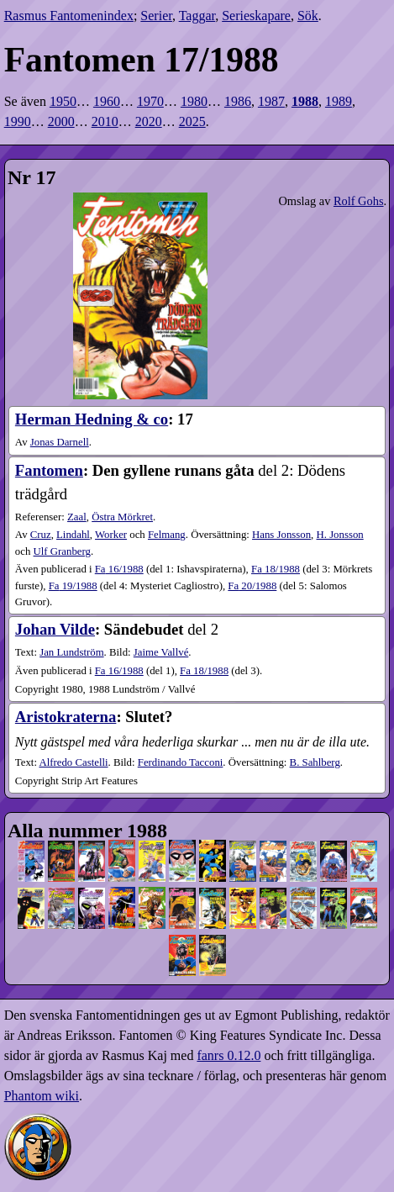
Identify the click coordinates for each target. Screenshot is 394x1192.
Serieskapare (256, 15)
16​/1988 (119, 569)
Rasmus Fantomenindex (69, 15)
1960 (106, 101)
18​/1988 (275, 569)
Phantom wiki (41, 1096)
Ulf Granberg (62, 551)
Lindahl (73, 535)
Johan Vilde (55, 629)
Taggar (197, 15)
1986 (237, 101)
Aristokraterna (66, 716)
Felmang (167, 535)
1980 (194, 101)
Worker (111, 535)
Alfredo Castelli (73, 762)
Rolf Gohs (359, 201)
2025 (192, 121)
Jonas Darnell (59, 442)
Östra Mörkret (122, 517)
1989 (338, 101)
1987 (271, 101)
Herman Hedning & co (91, 419)
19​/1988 (73, 586)
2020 (148, 121)
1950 (63, 101)
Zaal (77, 517)
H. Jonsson (340, 535)
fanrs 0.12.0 (228, 1055)
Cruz (40, 535)
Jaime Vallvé (161, 652)
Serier (156, 15)
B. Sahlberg (315, 762)
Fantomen (49, 470)
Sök (307, 15)
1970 (150, 101)
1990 (17, 121)
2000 (61, 121)
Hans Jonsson (281, 535)
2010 (105, 121)
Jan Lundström (71, 652)
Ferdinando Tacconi (180, 762)
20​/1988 (252, 586)
